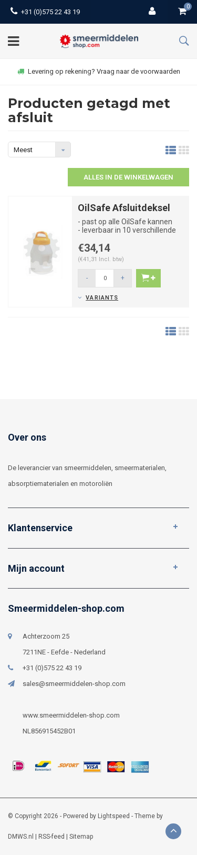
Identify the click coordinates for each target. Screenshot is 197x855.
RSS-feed (51, 836)
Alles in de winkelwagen (128, 177)
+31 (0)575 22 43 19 (45, 12)
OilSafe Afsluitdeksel (124, 207)
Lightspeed (114, 816)
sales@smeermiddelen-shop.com (74, 684)
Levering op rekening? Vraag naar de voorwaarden (98, 71)
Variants (102, 297)
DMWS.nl (21, 836)
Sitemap (81, 836)
